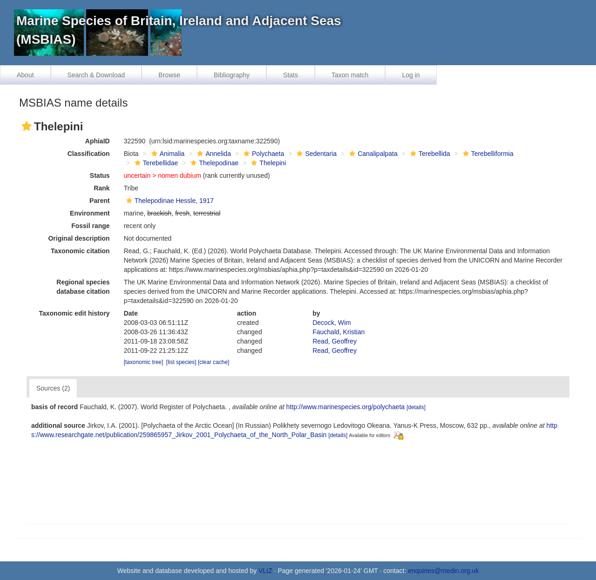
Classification (89, 153)
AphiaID (97, 141)
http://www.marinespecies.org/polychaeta (345, 407)
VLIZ (265, 570)
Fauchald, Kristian (338, 332)
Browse (169, 75)
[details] (416, 407)
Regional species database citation (82, 286)
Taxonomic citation (80, 251)
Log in (411, 75)
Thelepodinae (213, 163)
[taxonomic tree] (143, 362)
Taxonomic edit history (74, 313)
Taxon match (350, 75)
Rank (101, 188)
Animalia (167, 153)
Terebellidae (155, 163)
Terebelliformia (487, 153)
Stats (290, 75)
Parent (99, 200)
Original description (78, 238)
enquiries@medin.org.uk (443, 570)
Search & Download (96, 75)
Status (100, 175)
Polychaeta (262, 153)
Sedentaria (315, 153)
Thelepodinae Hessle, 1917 (169, 200)
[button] (26, 126)
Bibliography (232, 75)
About (25, 75)
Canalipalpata (372, 153)
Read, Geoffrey (334, 341)
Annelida (213, 153)
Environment (90, 213)
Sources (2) (53, 388)
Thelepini (267, 163)
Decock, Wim (331, 322)
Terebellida (429, 153)
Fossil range (90, 225)
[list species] (181, 362)
